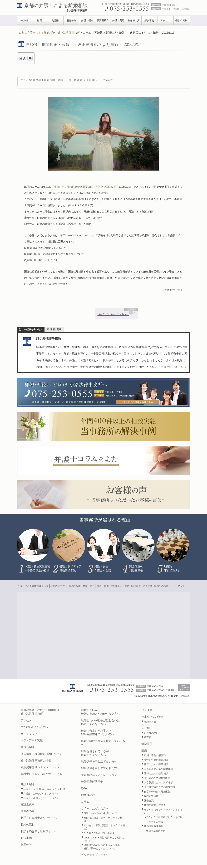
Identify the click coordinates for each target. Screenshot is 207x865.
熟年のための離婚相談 (156, 764)
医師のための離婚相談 (156, 773)
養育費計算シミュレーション (99, 774)
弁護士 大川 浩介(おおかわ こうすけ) (44, 789)
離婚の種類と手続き (155, 805)
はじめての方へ (58, 586)
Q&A (84, 788)
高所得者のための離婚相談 (158, 769)
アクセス (165, 20)
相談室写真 (150, 721)
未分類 (145, 728)
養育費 (147, 737)
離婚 (40, 20)
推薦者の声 (27, 811)
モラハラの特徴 (154, 821)
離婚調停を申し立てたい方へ (99, 761)
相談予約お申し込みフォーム (39, 831)
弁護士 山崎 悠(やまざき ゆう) (40, 793)
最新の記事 (55, 329)
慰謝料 (56, 20)
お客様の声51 (151, 733)
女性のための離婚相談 (156, 759)
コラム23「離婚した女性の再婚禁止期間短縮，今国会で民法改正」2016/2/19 (85, 186)
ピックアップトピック (95, 854)
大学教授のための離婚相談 (158, 782)
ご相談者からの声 (120, 586)
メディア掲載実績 (32, 740)
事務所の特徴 (161, 586)
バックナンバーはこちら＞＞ (113, 314)
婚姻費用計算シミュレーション (40, 767)
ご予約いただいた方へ (34, 727)
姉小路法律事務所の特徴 (36, 760)
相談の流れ (182, 20)
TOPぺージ (24, 20)
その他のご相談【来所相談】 (99, 833)
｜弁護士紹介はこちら (172, 366)
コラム (85, 801)
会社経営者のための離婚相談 (159, 787)
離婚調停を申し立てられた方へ (100, 768)
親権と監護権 (151, 796)
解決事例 (149, 20)
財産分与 (71, 20)
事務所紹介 (103, 20)
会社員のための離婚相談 (157, 778)
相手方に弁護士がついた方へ (39, 817)
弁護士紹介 (87, 20)
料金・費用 (103, 586)
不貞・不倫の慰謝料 (155, 755)
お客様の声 (134, 20)
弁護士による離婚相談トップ (33, 586)
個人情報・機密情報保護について (41, 753)
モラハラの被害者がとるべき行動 (164, 817)
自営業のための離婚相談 (157, 791)
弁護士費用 (118, 20)
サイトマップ (177, 586)
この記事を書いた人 (32, 329)
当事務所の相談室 (152, 716)
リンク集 (146, 710)
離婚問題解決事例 (92, 781)
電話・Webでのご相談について (101, 813)
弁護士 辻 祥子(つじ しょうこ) (40, 798)
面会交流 (149, 800)
